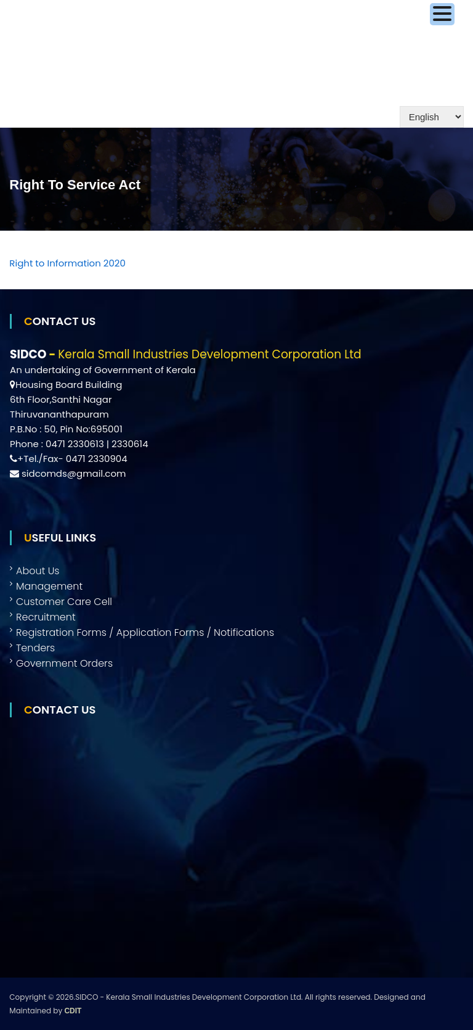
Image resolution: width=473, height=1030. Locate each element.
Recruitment (46, 617)
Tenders (35, 648)
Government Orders (64, 663)
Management (49, 586)
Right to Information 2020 (67, 263)
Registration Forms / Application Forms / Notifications (145, 632)
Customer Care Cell (64, 602)
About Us (37, 571)
